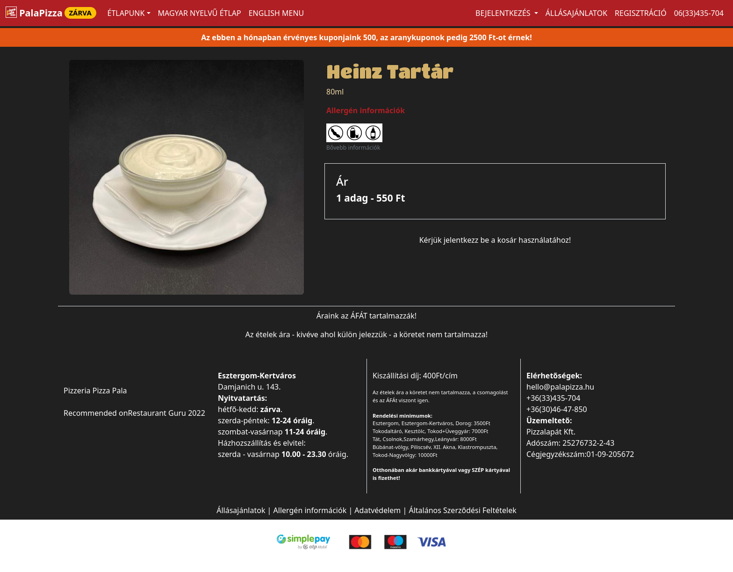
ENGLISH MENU (276, 13)
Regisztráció (641, 13)
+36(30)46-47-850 (556, 409)
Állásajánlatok (576, 13)
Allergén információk (310, 510)
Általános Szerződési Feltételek (462, 510)
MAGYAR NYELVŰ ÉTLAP (199, 13)
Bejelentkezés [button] (503, 13)
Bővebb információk (353, 148)
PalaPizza (51, 13)
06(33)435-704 (699, 13)
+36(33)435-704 (553, 398)
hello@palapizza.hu (560, 387)
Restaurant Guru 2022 (166, 413)
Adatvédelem (377, 510)
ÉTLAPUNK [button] (126, 13)
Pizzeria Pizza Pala (95, 390)
